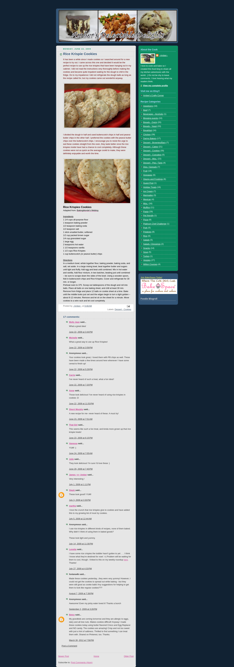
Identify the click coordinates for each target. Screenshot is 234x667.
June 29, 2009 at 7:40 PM (81, 469)
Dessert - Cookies (123, 309)
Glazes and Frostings (153, 179)
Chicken (147, 134)
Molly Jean (74, 322)
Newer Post (63, 656)
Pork (145, 228)
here (126, 560)
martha (72, 506)
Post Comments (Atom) (81, 662)
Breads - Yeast (150, 126)
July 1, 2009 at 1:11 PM (80, 484)
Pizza (145, 220)
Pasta (145, 211)
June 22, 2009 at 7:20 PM (81, 385)
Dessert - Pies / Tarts (152, 163)
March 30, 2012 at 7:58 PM (81, 640)
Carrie (72, 375)
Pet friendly (148, 215)
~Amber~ (163, 55)
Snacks (146, 248)
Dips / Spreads (150, 167)
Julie (71, 459)
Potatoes (147, 232)
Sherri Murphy (76, 409)
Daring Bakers (149, 138)
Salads (146, 240)
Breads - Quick (150, 122)
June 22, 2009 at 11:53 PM (81, 404)
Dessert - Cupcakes (152, 155)
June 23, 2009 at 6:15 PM (81, 438)
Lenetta (72, 549)
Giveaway (147, 175)
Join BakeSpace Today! (151, 277)
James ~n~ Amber (78, 475)
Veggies (147, 260)
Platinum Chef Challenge (154, 224)
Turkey (146, 256)
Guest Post (148, 183)
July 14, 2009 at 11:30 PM (81, 544)
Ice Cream (148, 191)
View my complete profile (155, 85)
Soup (145, 252)
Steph (72, 490)
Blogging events (150, 118)
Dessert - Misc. (150, 159)
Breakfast (147, 130)
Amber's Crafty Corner (153, 95)
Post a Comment (69, 646)
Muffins (146, 207)
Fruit (145, 171)
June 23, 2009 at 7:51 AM (80, 419)
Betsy (72, 615)
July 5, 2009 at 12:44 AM (80, 519)
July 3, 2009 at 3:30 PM (80, 500)
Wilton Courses (150, 264)
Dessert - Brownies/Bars (154, 142)
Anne (71, 390)
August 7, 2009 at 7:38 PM (81, 593)
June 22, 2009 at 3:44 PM (81, 332)
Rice (145, 236)
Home (96, 656)
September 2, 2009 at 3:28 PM (83, 609)
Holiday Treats (150, 187)
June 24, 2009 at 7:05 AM (80, 453)
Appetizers (148, 106)
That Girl (73, 425)
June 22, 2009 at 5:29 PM (81, 369)
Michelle (73, 338)
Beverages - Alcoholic (153, 114)
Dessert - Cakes (150, 147)
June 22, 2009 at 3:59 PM (81, 348)
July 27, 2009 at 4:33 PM (80, 569)
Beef (145, 110)
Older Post (129, 656)
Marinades (148, 195)
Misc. (145, 203)
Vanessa (73, 443)
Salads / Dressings (152, 244)
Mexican (147, 199)
